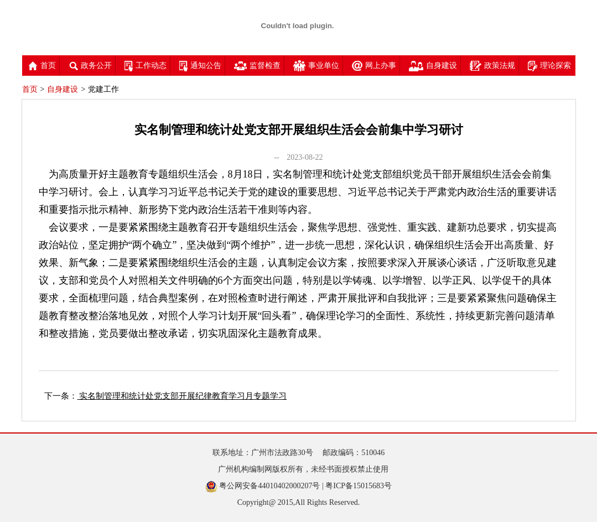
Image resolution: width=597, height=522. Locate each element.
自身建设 (433, 65)
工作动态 (145, 65)
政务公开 (90, 65)
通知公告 (200, 65)
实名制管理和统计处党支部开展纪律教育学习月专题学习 (182, 396)
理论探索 (549, 65)
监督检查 (257, 65)
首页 (42, 65)
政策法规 (492, 65)
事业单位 (316, 65)
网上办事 (374, 65)
